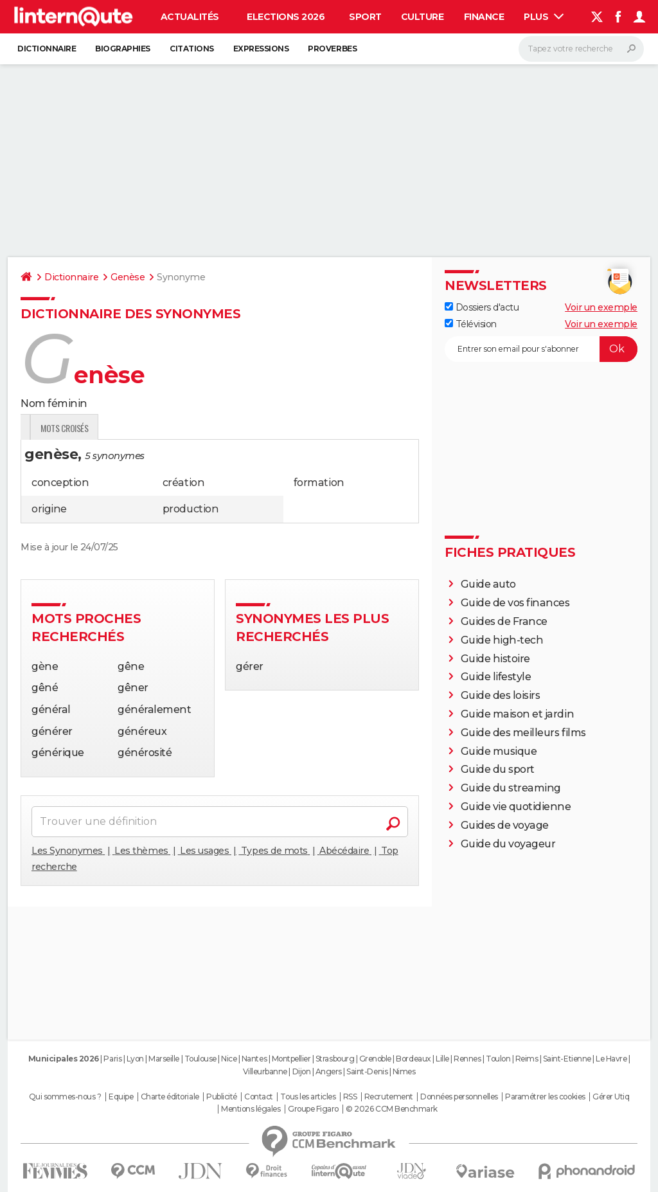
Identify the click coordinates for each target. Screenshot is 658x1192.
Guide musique (499, 751)
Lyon (135, 1058)
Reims (526, 1058)
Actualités (190, 17)
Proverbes (332, 48)
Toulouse (200, 1058)
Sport (365, 17)
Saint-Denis (366, 1071)
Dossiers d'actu (482, 307)
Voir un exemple (601, 307)
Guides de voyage (505, 825)
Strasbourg (335, 1058)
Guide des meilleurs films (523, 733)
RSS (350, 1096)
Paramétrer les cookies (545, 1096)
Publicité (221, 1096)
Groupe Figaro (313, 1109)
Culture (422, 17)
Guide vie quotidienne (516, 806)
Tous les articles (307, 1096)
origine (49, 509)
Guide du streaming (511, 788)
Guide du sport (498, 769)
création (183, 482)
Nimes (404, 1071)
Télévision (471, 324)
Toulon (498, 1058)
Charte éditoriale (170, 1096)
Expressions (261, 48)
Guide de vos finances (515, 603)
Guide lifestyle (496, 677)
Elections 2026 (286, 17)
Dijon (301, 1071)
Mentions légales (250, 1109)
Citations (192, 48)
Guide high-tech (502, 640)
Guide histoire (495, 659)
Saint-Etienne (567, 1058)
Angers (329, 1071)
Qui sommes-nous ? (65, 1096)
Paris (112, 1058)
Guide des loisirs (500, 695)
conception (60, 482)
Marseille (163, 1058)
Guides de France (504, 621)
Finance (484, 17)
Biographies (122, 48)
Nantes (254, 1058)
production (190, 509)
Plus (544, 17)
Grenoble (375, 1058)
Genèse (128, 277)
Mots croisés (211, 428)
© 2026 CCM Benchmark (391, 1109)
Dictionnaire (46, 48)
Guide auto (488, 584)
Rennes (467, 1058)
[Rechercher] (581, 49)
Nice (228, 1058)
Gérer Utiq (610, 1096)
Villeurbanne (265, 1071)
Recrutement (388, 1096)
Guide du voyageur (508, 844)
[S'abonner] (541, 349)
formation (319, 482)
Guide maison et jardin (517, 714)
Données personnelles (458, 1096)
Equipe (121, 1096)
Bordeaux (413, 1058)
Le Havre (611, 1058)
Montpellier (291, 1058)
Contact (258, 1096)
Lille (442, 1058)
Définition (48, 428)
